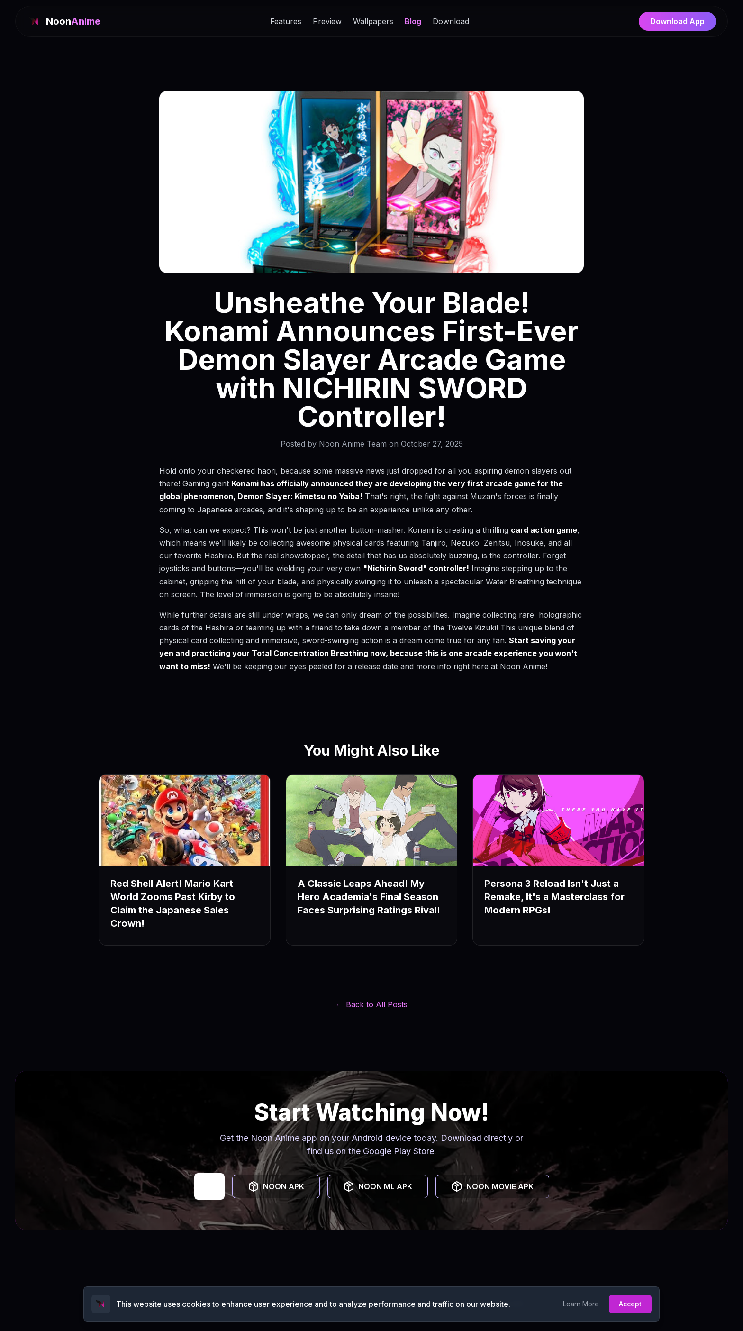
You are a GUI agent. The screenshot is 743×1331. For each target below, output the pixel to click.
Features (285, 21)
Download (451, 21)
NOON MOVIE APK (492, 1186)
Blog (413, 21)
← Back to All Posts (372, 1004)
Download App (677, 21)
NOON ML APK (377, 1186)
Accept (630, 1304)
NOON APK (276, 1186)
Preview (327, 21)
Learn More (581, 1304)
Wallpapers (373, 21)
